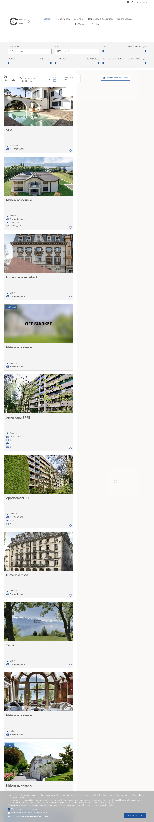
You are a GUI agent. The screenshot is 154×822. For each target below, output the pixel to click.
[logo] (20, 20)
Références (81, 24)
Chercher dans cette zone (115, 78)
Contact (96, 24)
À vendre (79, 19)
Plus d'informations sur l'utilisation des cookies (28, 816)
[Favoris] (128, 2)
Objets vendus (125, 19)
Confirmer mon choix (135, 815)
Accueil (47, 19)
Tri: (23, 76)
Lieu (57, 46)
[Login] (132, 2)
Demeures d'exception (100, 19)
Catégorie (13, 46)
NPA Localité (63, 51)
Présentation (63, 19)
